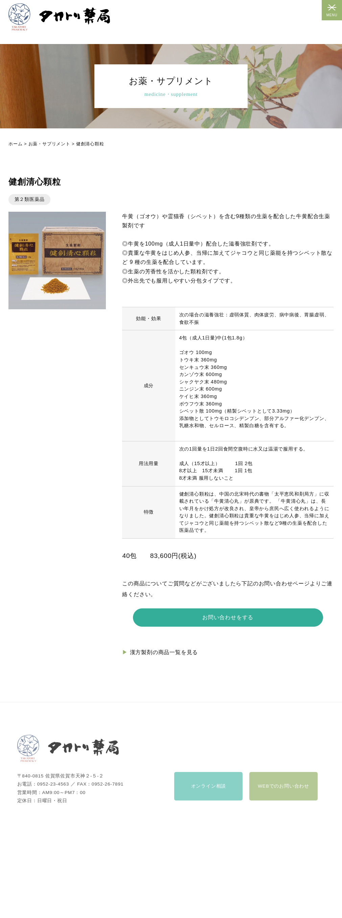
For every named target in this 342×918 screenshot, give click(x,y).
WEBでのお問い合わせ (283, 791)
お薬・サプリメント (49, 143)
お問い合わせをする (227, 617)
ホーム (15, 143)
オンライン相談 (208, 791)
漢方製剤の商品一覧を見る (164, 652)
